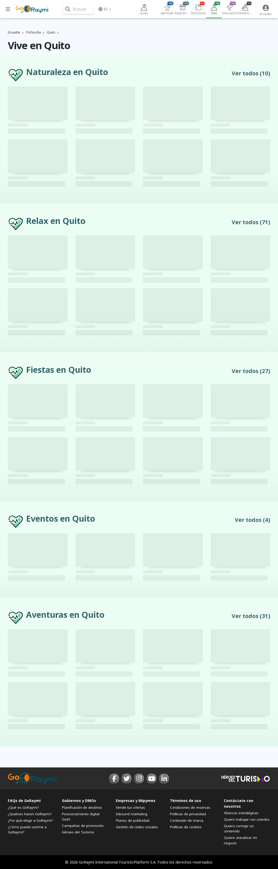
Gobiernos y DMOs (79, 800)
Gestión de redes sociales (137, 827)
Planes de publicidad (132, 820)
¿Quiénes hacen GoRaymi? (30, 814)
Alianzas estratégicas (241, 813)
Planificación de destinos (82, 807)
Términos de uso (185, 800)
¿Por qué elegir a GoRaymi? (30, 820)
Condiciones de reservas (190, 807)
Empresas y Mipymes (135, 800)
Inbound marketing (131, 814)
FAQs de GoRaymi (24, 800)
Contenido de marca (186, 820)
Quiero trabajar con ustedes (247, 819)
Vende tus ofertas (130, 807)
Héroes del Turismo (78, 832)
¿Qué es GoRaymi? (23, 807)
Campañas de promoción (83, 825)
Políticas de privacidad (188, 814)
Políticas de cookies (185, 827)
